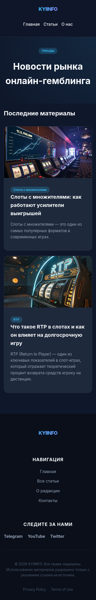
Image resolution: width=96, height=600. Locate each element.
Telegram (13, 536)
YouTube (36, 536)
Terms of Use (62, 589)
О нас (67, 24)
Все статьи (48, 481)
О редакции (48, 490)
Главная (31, 24)
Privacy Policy (34, 589)
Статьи (51, 24)
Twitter (57, 536)
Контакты (48, 500)
